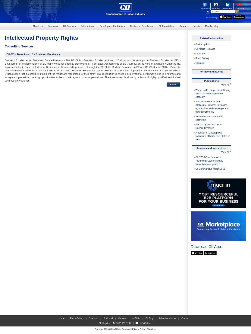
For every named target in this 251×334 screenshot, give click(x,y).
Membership (211, 26)
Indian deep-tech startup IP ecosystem (209, 118)
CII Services (69, 26)
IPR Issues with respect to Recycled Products (209, 126)
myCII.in (136, 318)
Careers (122, 318)
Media (197, 26)
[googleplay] (239, 16)
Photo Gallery (202, 58)
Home (61, 318)
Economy (53, 26)
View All (226, 85)
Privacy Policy (138, 329)
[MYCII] (218, 180)
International (88, 26)
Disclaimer (151, 329)
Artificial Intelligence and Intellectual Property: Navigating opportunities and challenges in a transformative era (212, 106)
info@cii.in (145, 323)
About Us (37, 26)
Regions (184, 26)
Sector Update (203, 44)
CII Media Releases (205, 49)
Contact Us (187, 318)
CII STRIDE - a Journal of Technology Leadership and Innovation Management (209, 160)
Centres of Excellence (142, 26)
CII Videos (201, 53)
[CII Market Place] (218, 213)
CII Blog (149, 318)
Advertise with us (167, 318)
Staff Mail (108, 318)
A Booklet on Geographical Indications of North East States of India (213, 136)
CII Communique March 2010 (210, 169)
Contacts (200, 63)
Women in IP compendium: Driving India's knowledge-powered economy (213, 93)
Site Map (93, 318)
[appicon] (225, 16)
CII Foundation (166, 26)
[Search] (223, 11)
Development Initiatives (112, 26)
